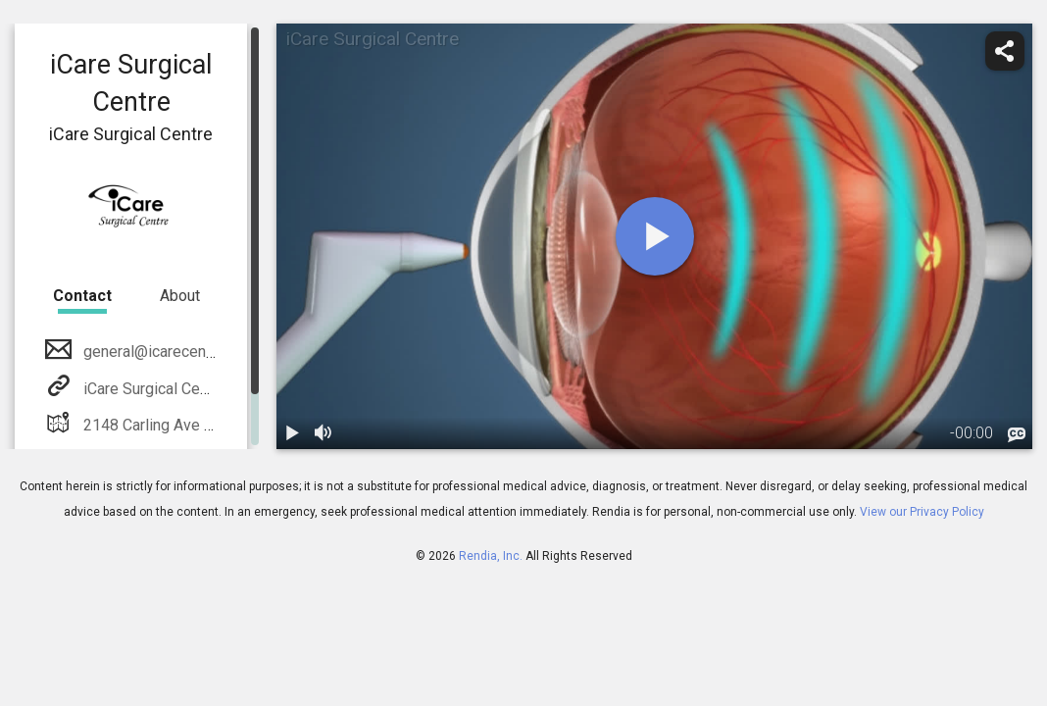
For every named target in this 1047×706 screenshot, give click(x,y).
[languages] (1016, 434)
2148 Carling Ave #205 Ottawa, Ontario (214, 425)
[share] (1004, 51)
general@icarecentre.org (164, 351)
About (180, 295)
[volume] (323, 433)
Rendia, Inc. (491, 556)
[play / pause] (292, 433)
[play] (655, 236)
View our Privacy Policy (922, 512)
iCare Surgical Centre (152, 388)
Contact (82, 295)
